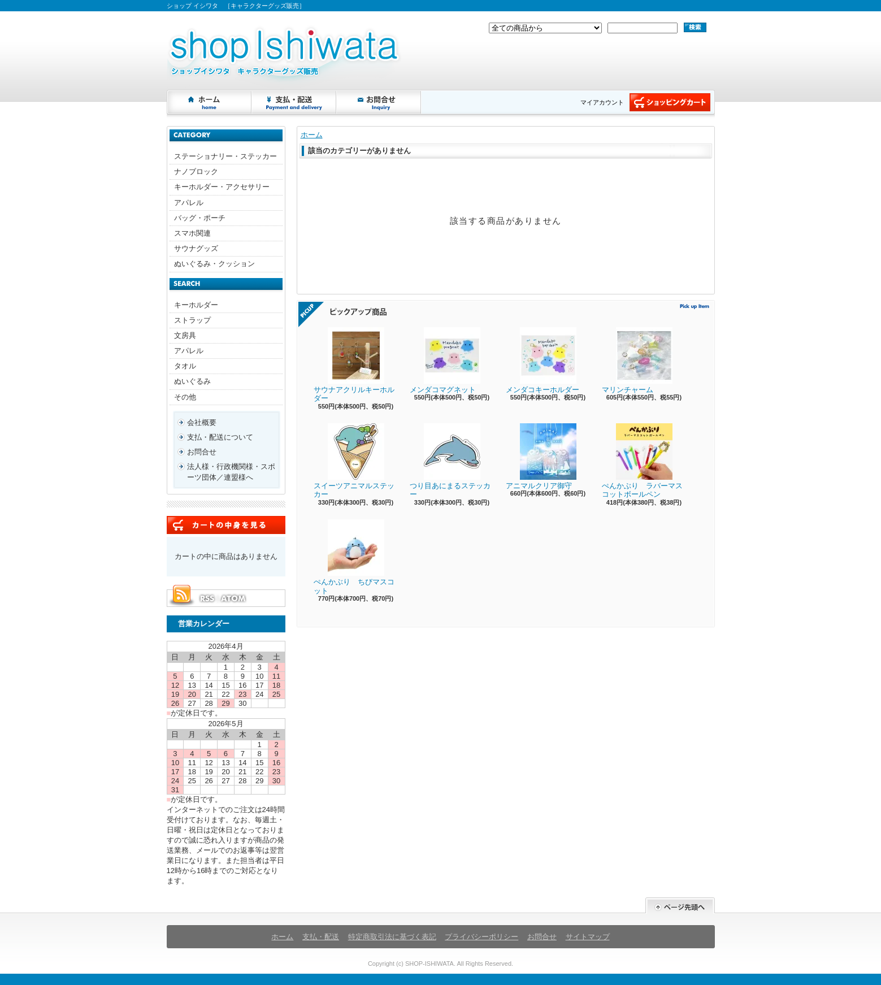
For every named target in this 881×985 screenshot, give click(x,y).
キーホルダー (196, 305)
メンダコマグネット (445, 360)
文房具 (185, 335)
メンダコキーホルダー (542, 360)
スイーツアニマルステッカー (354, 461)
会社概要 (201, 422)
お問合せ (379, 102)
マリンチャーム (637, 360)
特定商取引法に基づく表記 (392, 936)
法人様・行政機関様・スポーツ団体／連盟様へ (231, 471)
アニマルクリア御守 (541, 456)
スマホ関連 (192, 233)
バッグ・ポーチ (199, 218)
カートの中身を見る (226, 525)
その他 (185, 397)
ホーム (209, 102)
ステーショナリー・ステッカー (225, 156)
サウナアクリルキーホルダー (354, 365)
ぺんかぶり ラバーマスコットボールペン (642, 461)
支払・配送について (294, 102)
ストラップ (192, 320)
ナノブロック (196, 171)
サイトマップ (588, 936)
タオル (185, 366)
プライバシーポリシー (481, 936)
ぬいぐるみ (192, 381)
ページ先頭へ (680, 905)
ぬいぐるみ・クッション (214, 263)
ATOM (234, 598)
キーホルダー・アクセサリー (222, 187)
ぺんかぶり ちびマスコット (354, 557)
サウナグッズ (196, 248)
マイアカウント (602, 102)
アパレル (188, 202)
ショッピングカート (670, 102)
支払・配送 (320, 936)
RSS (206, 598)
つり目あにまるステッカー (450, 461)
